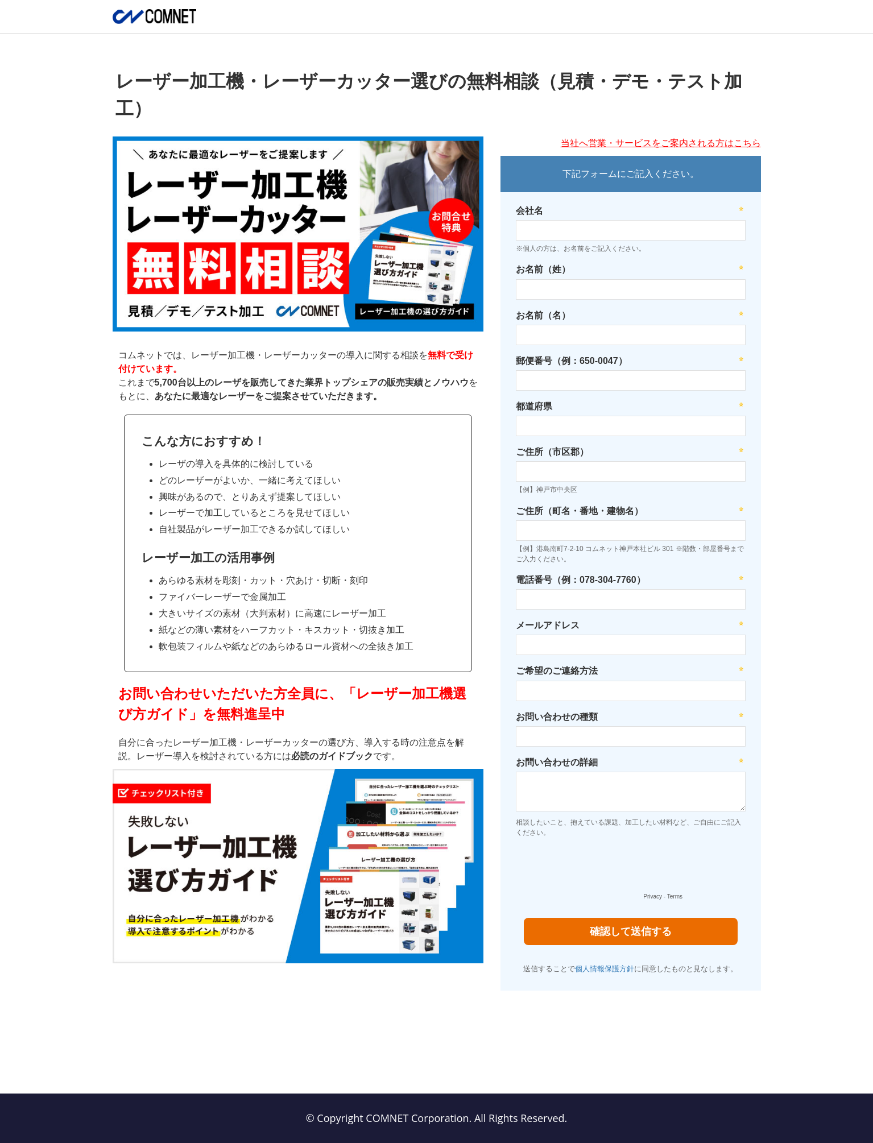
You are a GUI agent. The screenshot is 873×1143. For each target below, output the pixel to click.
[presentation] (598, 868)
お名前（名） (543, 315)
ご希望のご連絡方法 (557, 671)
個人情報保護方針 (604, 968)
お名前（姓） (543, 269)
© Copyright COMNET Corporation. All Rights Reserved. (437, 1118)
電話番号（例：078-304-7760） (581, 580)
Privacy (652, 896)
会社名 (529, 211)
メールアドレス (548, 625)
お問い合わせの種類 (557, 717)
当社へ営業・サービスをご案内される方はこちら (661, 143)
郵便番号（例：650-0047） (571, 361)
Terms (674, 896)
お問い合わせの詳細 (557, 762)
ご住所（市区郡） (552, 452)
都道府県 (534, 406)
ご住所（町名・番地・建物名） (579, 511)
